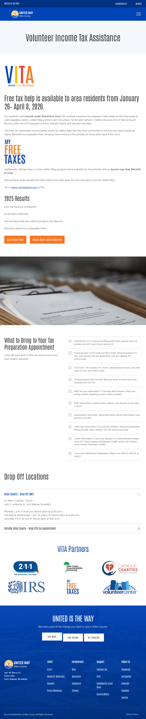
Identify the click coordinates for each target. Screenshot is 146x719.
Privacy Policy (132, 712)
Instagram (126, 674)
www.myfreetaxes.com (24, 187)
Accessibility (103, 692)
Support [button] (100, 660)
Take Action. (73, 636)
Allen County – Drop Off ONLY (20, 494)
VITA (99, 674)
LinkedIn (125, 681)
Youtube (125, 688)
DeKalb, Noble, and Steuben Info (47, 239)
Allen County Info (15, 239)
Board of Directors (56, 674)
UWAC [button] (50, 660)
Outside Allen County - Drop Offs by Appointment (33, 528)
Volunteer (76, 681)
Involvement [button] (78, 660)
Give (74, 667)
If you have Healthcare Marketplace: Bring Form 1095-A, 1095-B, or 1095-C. (103, 454)
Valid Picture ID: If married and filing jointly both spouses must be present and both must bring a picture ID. (102, 342)
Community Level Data (105, 683)
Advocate (76, 674)
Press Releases (54, 688)
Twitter (124, 695)
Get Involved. (95, 636)
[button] (138, 14)
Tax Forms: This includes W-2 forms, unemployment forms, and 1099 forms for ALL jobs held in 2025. (104, 369)
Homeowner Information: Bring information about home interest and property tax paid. (104, 416)
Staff (49, 667)
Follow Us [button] (125, 660)
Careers (50, 681)
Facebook (125, 667)
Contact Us (102, 667)
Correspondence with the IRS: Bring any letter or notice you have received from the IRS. (102, 380)
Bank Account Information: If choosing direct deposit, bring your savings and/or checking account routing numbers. (101, 392)
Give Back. (51, 636)
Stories (75, 688)
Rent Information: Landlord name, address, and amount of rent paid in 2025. (103, 404)
